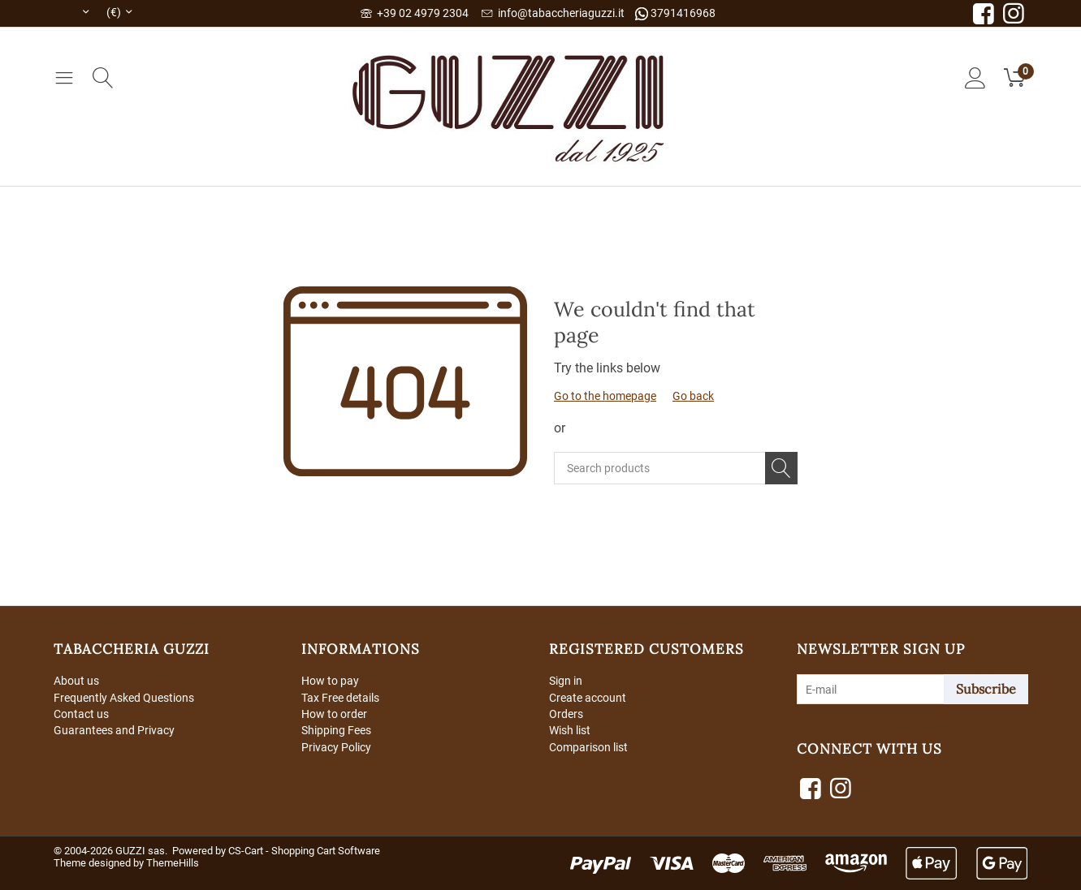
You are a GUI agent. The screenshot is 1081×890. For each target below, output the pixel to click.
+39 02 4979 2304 (415, 12)
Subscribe (986, 689)
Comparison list (588, 748)
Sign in (565, 680)
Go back (693, 395)
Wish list (569, 731)
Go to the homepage (605, 395)
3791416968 (675, 13)
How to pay (330, 680)
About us (76, 680)
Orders (566, 714)
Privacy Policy (336, 748)
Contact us (81, 714)
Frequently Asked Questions (124, 697)
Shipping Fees (336, 731)
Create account (587, 697)
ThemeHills (172, 863)
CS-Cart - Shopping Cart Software (304, 851)
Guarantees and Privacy (114, 731)
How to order (334, 714)
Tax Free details (340, 697)
